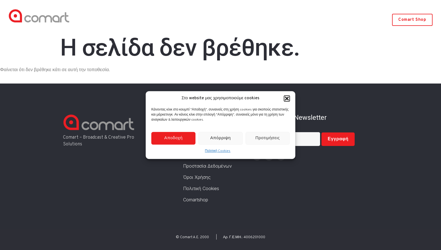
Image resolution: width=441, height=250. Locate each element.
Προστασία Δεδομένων (207, 166)
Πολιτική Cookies (218, 151)
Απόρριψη (220, 138)
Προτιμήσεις (267, 138)
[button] (287, 98)
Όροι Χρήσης (197, 177)
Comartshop (195, 199)
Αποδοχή (173, 138)
